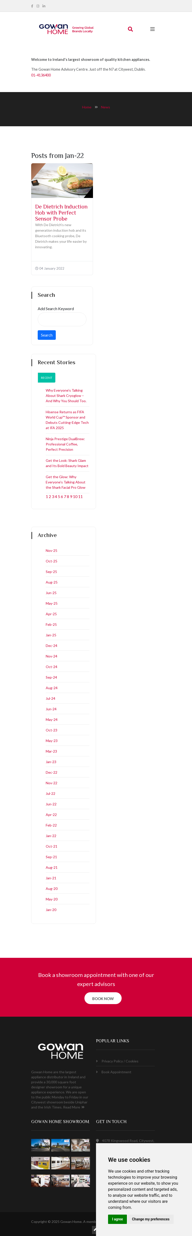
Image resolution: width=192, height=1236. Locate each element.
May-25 (52, 603)
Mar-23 (51, 751)
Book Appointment (113, 1072)
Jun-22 (51, 804)
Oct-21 (51, 846)
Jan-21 (51, 878)
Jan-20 (51, 910)
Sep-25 (51, 571)
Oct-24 (51, 667)
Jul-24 (50, 698)
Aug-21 (52, 867)
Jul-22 (50, 793)
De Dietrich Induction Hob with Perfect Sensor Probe (61, 213)
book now (103, 998)
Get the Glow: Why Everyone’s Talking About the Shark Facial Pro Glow (65, 482)
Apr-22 (51, 814)
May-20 (52, 899)
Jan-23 (51, 762)
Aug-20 (52, 888)
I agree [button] (117, 1219)
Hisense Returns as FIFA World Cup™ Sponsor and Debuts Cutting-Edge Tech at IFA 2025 (67, 420)
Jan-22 (51, 836)
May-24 (52, 719)
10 (75, 496)
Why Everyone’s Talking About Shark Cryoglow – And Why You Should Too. (66, 395)
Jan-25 (51, 635)
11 (80, 496)
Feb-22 (51, 825)
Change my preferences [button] (150, 1219)
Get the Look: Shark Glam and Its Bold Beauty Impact (67, 463)
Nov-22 (51, 783)
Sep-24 (51, 677)
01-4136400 (41, 75)
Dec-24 (51, 645)
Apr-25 (51, 614)
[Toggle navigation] (152, 29)
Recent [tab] (46, 378)
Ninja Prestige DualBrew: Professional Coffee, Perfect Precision (65, 444)
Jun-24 (51, 709)
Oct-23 (51, 730)
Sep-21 (51, 857)
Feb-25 (51, 624)
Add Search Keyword (56, 308)
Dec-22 (51, 772)
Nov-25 (51, 550)
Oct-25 (51, 561)
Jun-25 (51, 593)
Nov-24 (51, 656)
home (86, 107)
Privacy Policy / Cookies (117, 1061)
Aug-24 (52, 688)
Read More (73, 1107)
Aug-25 (52, 582)
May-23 (52, 740)
